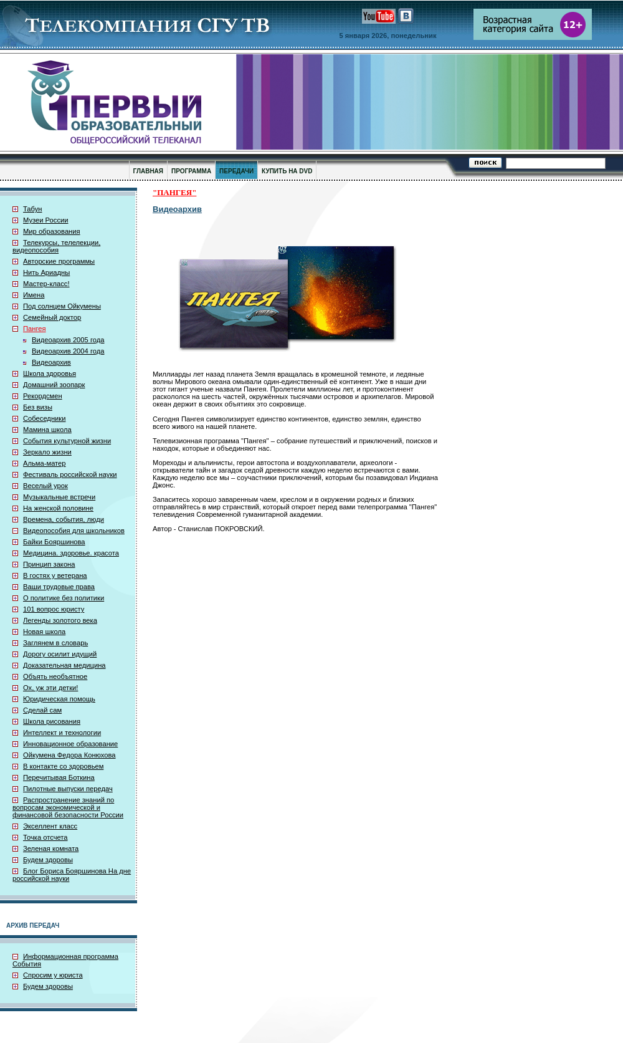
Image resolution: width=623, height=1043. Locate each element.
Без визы (37, 407)
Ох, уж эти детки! (50, 687)
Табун (32, 209)
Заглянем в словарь (55, 642)
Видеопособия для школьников (74, 530)
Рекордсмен (42, 396)
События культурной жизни (67, 441)
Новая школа (44, 631)
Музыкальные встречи (59, 497)
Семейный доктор (52, 317)
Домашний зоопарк (54, 384)
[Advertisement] (518, 368)
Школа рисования (51, 721)
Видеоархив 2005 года (68, 340)
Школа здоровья (49, 373)
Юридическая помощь (59, 699)
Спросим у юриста (53, 975)
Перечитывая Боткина (59, 777)
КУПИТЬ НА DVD (287, 171)
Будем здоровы (48, 859)
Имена (33, 295)
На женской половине (58, 508)
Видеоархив (51, 362)
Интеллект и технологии (62, 732)
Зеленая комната (50, 848)
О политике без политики (63, 598)
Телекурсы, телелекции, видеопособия (56, 246)
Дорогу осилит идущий (60, 654)
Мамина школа (47, 429)
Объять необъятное (55, 676)
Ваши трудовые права (59, 586)
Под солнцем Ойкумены (62, 306)
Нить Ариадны (46, 272)
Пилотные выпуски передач (68, 788)
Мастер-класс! (46, 283)
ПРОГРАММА (191, 171)
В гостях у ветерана (55, 575)
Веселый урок (45, 485)
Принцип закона (49, 564)
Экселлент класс (50, 826)
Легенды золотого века (60, 620)
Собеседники (44, 418)
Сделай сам (42, 710)
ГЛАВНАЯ (148, 171)
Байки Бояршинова (54, 542)
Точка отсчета (45, 837)
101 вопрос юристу (53, 609)
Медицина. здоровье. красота (71, 553)
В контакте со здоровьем (63, 766)
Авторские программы (59, 261)
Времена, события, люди (63, 519)
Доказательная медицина (64, 665)
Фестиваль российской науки (70, 474)
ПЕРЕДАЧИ (236, 171)
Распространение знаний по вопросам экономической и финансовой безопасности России (67, 807)
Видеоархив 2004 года (68, 351)
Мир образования (51, 231)
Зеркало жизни (47, 452)
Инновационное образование (70, 743)
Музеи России (46, 220)
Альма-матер (44, 463)
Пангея (34, 328)
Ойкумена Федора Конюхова (69, 755)
